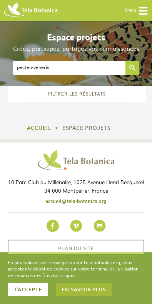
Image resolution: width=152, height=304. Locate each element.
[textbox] (69, 68)
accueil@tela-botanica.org (76, 201)
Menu (136, 11)
